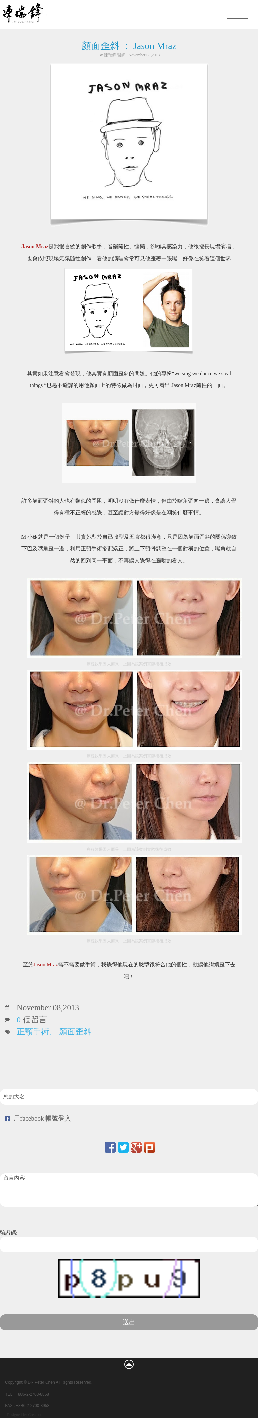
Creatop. (35, 1414)
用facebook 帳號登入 (42, 1118)
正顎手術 (33, 1031)
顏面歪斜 (75, 1031)
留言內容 (129, 1190)
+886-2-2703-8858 (32, 1394)
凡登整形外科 (50, 14)
